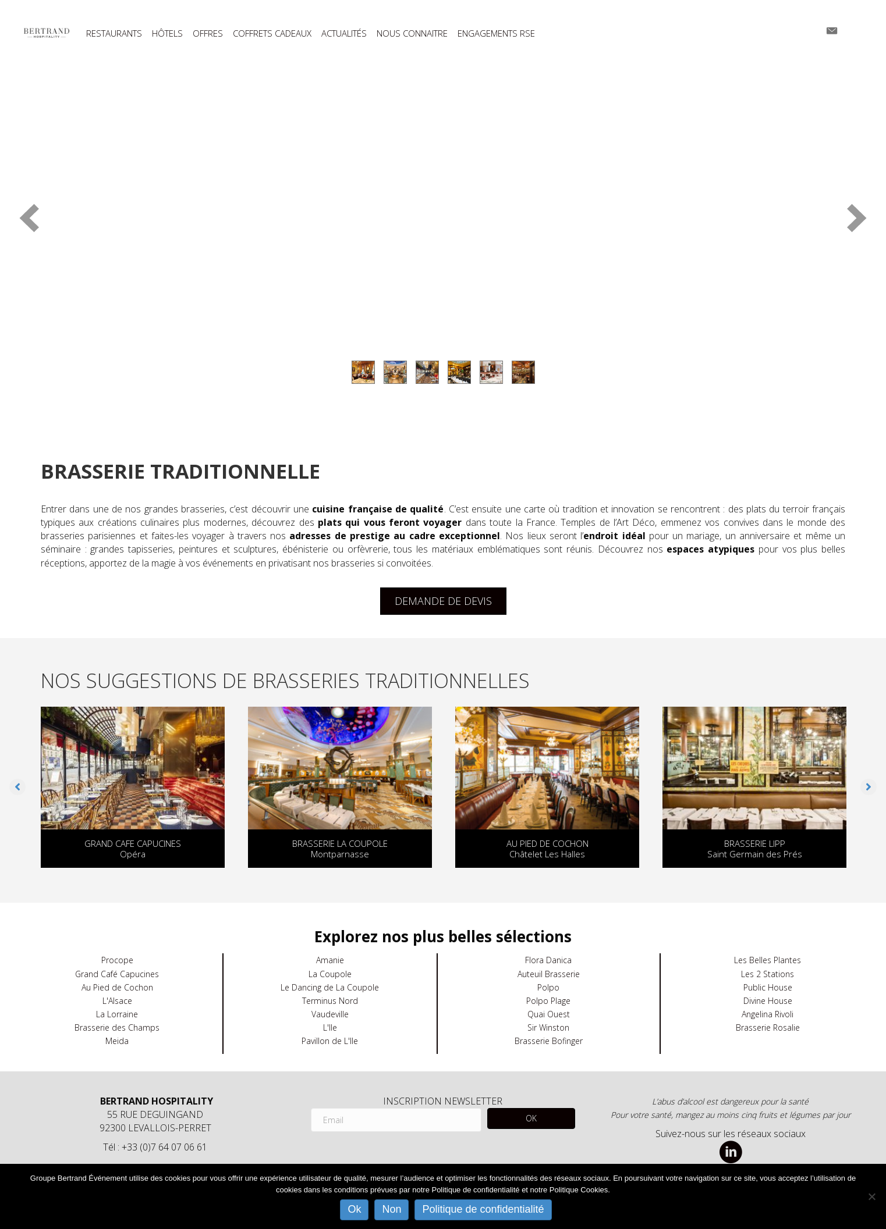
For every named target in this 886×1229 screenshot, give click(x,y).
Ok (354, 1209)
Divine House (767, 1000)
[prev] (29, 218)
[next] (857, 218)
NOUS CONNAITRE (412, 33)
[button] (17, 787)
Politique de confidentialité (483, 1209)
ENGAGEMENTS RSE (496, 33)
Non (391, 1209)
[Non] (871, 1196)
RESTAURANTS (114, 33)
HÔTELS (167, 33)
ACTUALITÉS (344, 33)
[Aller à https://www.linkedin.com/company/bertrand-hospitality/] (730, 1153)
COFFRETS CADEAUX (272, 33)
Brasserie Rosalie (768, 1027)
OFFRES (208, 33)
